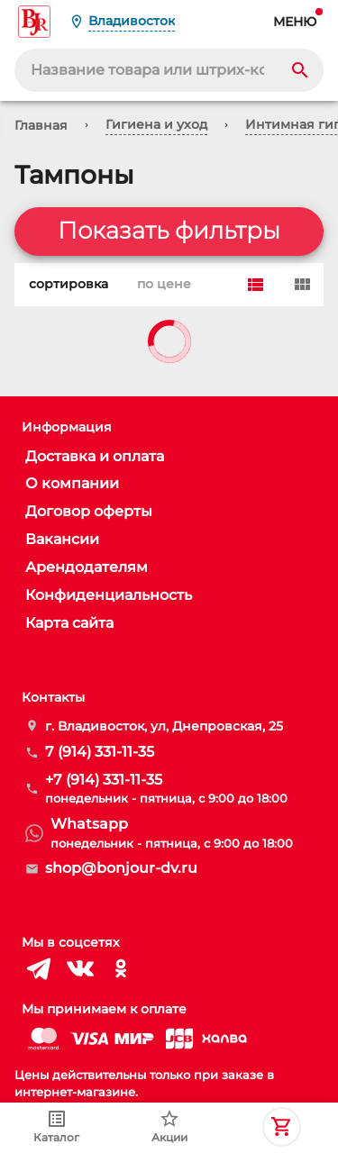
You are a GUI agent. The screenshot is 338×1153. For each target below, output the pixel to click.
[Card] (302, 284)
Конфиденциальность (108, 595)
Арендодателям (86, 567)
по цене (160, 284)
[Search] (300, 70)
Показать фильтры (169, 231)
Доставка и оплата (94, 456)
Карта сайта (69, 622)
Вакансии (62, 539)
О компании (72, 483)
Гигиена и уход (156, 124)
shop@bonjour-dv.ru (121, 867)
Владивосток (131, 21)
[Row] (255, 284)
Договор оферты (88, 511)
